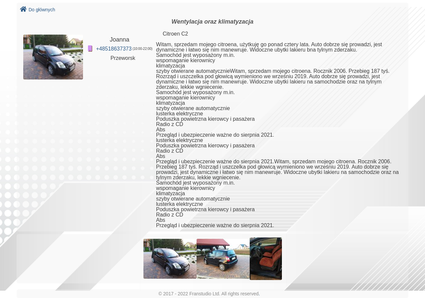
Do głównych (37, 9)
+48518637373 (113, 49)
